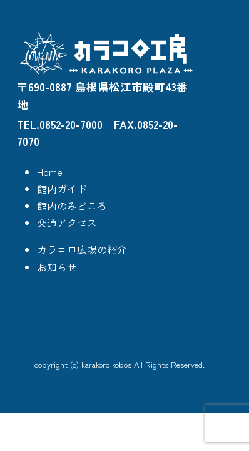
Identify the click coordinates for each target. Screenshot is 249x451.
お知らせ (57, 266)
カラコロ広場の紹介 (82, 249)
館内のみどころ (72, 205)
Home (50, 171)
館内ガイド (62, 188)
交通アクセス (67, 222)
